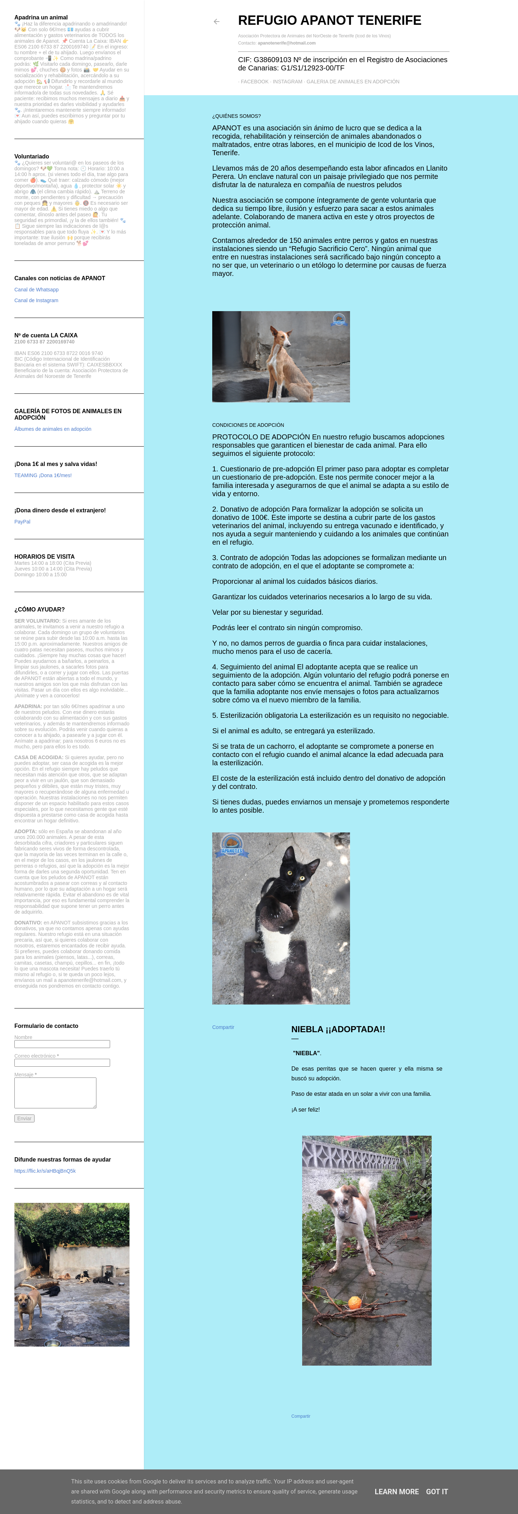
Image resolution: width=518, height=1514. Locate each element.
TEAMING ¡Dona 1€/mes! (43, 475)
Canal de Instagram (36, 300)
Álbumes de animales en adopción (52, 429)
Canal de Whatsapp (36, 289)
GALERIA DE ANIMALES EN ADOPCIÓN (350, 81)
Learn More (397, 1491)
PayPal (22, 522)
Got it (437, 1491)
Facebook (252, 81)
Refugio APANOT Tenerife (330, 20)
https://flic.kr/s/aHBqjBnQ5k (45, 1171)
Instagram (285, 81)
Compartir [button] (223, 1027)
